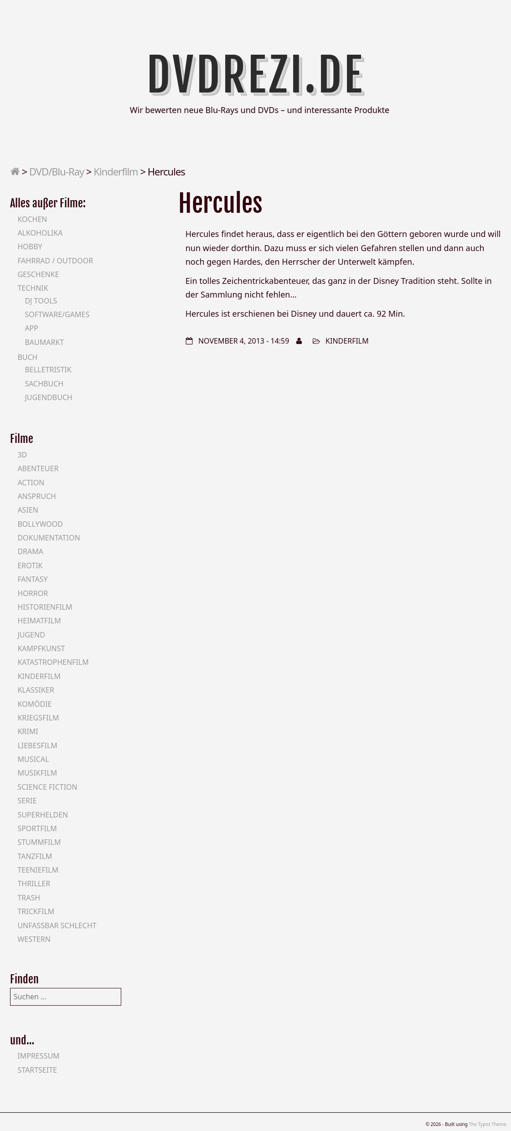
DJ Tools (41, 301)
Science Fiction (47, 787)
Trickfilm (35, 911)
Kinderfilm (115, 171)
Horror (32, 593)
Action (30, 483)
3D (22, 455)
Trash (28, 898)
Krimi (27, 731)
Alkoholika (39, 233)
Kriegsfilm (38, 718)
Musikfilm (37, 773)
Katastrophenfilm (52, 662)
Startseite (37, 1070)
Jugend (31, 635)
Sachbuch (44, 384)
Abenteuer (37, 468)
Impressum (38, 1056)
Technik (32, 288)
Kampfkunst (41, 648)
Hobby (29, 247)
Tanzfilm (34, 856)
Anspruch (36, 496)
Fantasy (32, 579)
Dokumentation (48, 538)
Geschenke (38, 274)
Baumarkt (44, 342)
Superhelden (42, 815)
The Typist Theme (487, 1124)
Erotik (29, 565)
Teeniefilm (37, 870)
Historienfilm (44, 607)
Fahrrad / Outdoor (55, 261)
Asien (27, 510)
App (31, 328)
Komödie (34, 704)
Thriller (33, 884)
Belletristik (48, 370)
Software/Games (57, 314)
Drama (30, 551)
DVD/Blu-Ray (56, 171)
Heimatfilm (39, 621)
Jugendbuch (48, 397)
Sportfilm (37, 828)
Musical (33, 759)
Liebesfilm (37, 745)
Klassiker (35, 690)
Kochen (32, 219)
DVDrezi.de (255, 75)
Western (33, 939)
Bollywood (40, 524)
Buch (27, 357)
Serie (26, 801)
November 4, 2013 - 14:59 (243, 341)
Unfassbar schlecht (56, 925)
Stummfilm (39, 842)
